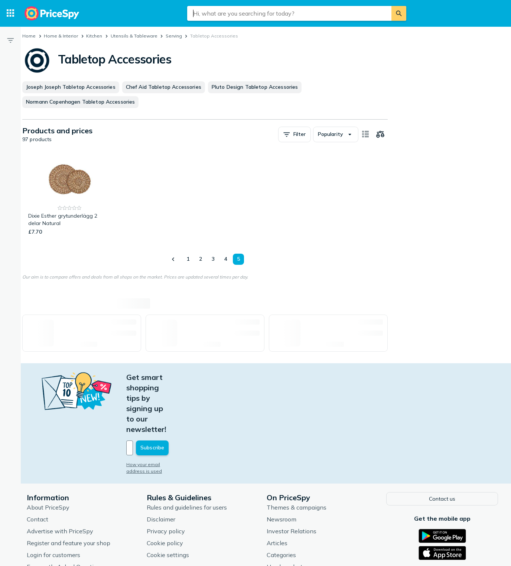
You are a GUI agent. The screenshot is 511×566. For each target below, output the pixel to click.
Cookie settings (168, 502)
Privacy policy (166, 478)
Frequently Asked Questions (65, 514)
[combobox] (289, 13)
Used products (286, 514)
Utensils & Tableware (134, 36)
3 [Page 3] (213, 259)
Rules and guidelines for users (187, 454)
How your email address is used (161, 412)
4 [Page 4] (225, 259)
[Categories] (10, 13)
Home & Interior (61, 36)
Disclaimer (161, 466)
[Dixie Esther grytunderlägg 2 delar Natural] (69, 195)
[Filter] (10, 40)
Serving (174, 36)
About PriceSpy (48, 454)
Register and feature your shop (68, 490)
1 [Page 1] (187, 259)
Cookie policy (165, 490)
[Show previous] (173, 259)
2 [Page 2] (200, 259)
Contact (37, 466)
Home (29, 36)
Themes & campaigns (296, 454)
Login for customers (53, 502)
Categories (281, 502)
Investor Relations (291, 478)
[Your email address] (176, 395)
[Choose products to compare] (380, 134)
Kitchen (94, 36)
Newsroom (281, 466)
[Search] (398, 13)
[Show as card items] (365, 134)
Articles (277, 490)
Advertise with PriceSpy (60, 478)
